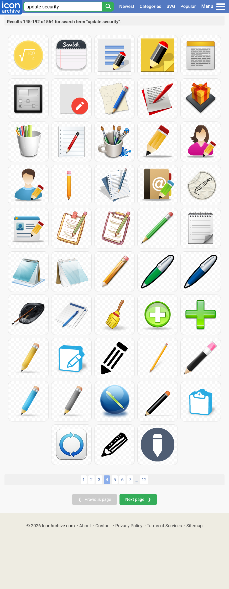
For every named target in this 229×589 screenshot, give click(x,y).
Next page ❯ (138, 499)
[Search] (108, 7)
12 (144, 479)
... (136, 480)
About (85, 525)
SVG (170, 6)
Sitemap (194, 525)
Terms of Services (164, 525)
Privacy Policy (128, 525)
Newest (126, 6)
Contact (103, 525)
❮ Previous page (94, 499)
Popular (188, 6)
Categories (150, 6)
